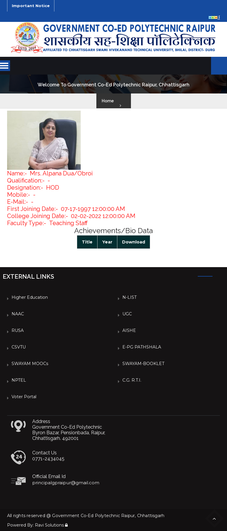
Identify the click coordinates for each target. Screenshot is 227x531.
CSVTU (19, 347)
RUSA (18, 330)
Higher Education (30, 297)
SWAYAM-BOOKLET (143, 363)
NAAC (18, 314)
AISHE (129, 330)
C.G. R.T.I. (131, 380)
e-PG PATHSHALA (141, 347)
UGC (127, 314)
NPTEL (19, 380)
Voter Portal (24, 396)
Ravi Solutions (49, 525)
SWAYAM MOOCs (30, 363)
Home (108, 101)
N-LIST (129, 297)
